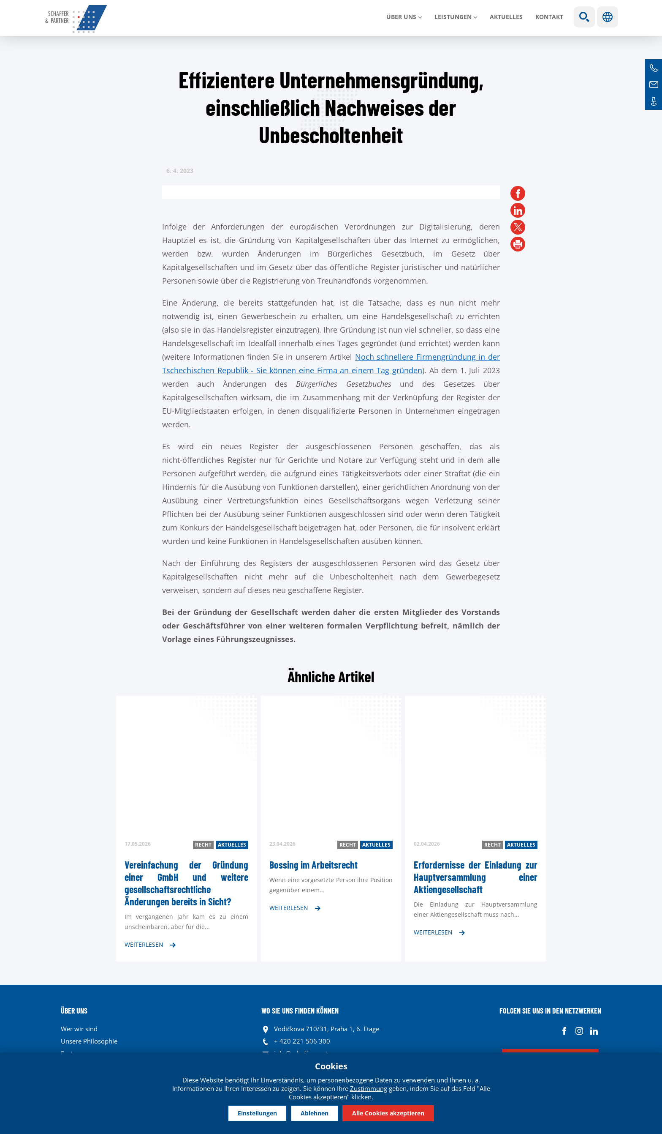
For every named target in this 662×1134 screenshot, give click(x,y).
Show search (584, 16)
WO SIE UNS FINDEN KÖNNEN (300, 1010)
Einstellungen (250, 1113)
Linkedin (593, 1031)
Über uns (401, 17)
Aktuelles (506, 17)
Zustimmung (368, 1087)
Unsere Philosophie (89, 1041)
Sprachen (607, 16)
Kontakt (549, 17)
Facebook (564, 1031)
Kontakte (653, 101)
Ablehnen (314, 1113)
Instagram (579, 1031)
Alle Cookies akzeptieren (395, 1113)
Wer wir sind (79, 1029)
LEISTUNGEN (453, 17)
